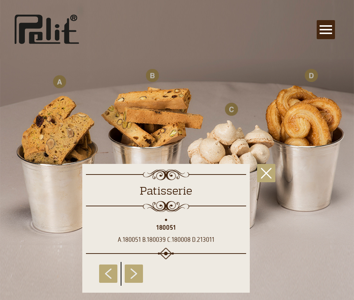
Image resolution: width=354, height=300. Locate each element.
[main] (177, 150)
